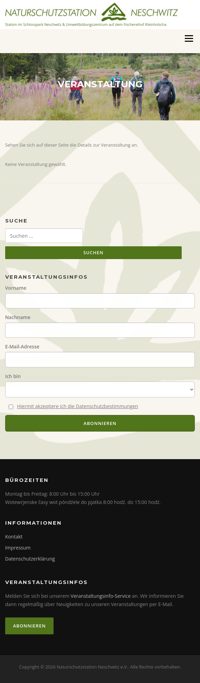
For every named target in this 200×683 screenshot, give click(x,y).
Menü (189, 38)
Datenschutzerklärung (30, 558)
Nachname (17, 317)
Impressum (18, 547)
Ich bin (13, 376)
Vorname (16, 288)
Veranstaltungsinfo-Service (101, 596)
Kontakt (14, 536)
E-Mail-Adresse (22, 346)
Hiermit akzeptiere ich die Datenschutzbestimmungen (77, 406)
